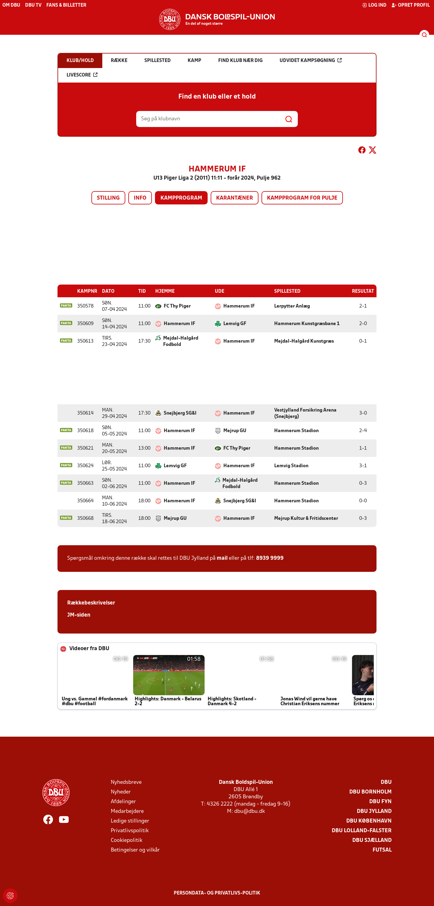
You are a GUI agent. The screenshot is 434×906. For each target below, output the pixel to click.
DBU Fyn (380, 801)
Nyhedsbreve (126, 782)
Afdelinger (123, 801)
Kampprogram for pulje (302, 198)
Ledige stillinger (130, 820)
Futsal (382, 849)
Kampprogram (181, 198)
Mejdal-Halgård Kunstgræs (304, 341)
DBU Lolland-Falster (362, 830)
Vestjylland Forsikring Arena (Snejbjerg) (305, 413)
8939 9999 (270, 558)
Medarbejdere (127, 811)
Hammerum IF (239, 306)
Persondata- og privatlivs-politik (217, 893)
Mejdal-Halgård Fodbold (180, 341)
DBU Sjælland (372, 840)
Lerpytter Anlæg (292, 306)
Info (140, 198)
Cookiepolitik (126, 840)
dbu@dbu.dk (249, 811)
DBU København (369, 820)
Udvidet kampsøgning (311, 60)
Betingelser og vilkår (135, 849)
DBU (386, 782)
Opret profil (410, 5)
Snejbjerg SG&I (180, 413)
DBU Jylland (374, 811)
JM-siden (78, 615)
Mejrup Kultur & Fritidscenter (306, 518)
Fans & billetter (66, 5)
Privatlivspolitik (130, 830)
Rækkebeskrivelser (91, 602)
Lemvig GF (234, 323)
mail (222, 558)
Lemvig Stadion (291, 466)
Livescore (82, 75)
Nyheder (121, 791)
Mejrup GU (234, 431)
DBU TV (33, 5)
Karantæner (234, 198)
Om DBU (11, 5)
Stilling (108, 198)
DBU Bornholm (370, 791)
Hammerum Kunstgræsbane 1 (307, 323)
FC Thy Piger (177, 306)
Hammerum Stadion (296, 431)
